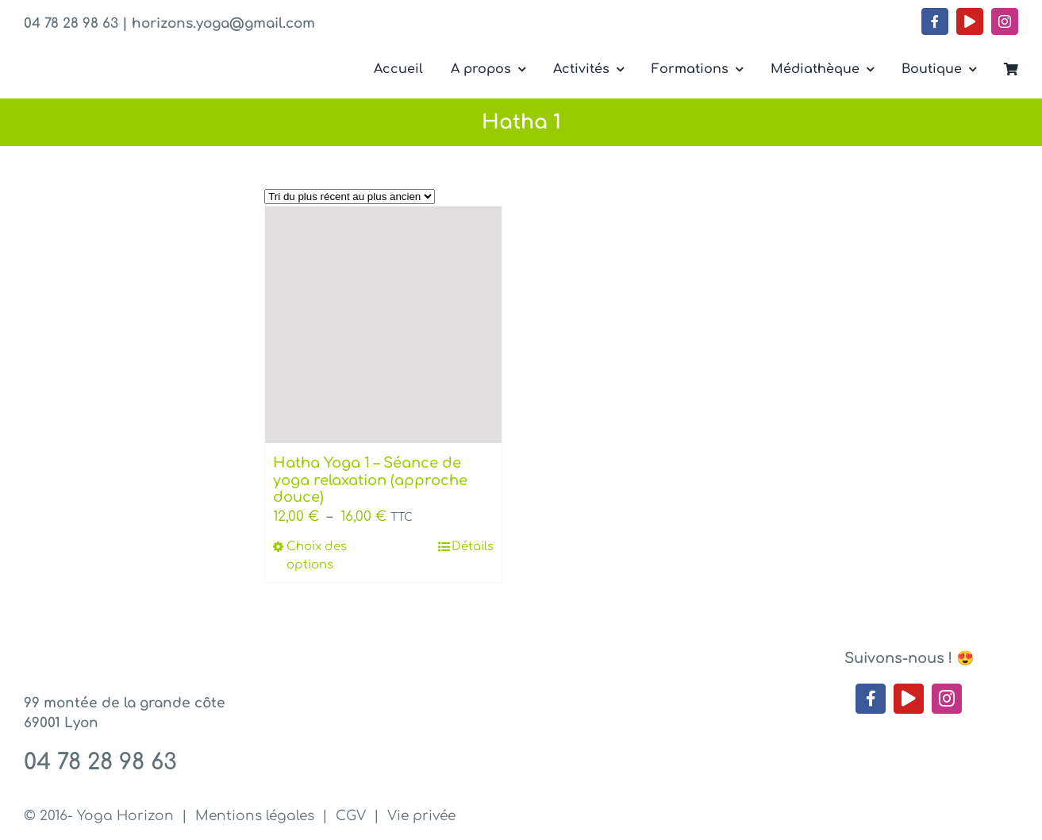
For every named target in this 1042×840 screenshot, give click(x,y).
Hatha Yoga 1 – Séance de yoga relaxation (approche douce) (370, 480)
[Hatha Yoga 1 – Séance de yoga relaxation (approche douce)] (383, 324)
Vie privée (421, 815)
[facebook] (934, 21)
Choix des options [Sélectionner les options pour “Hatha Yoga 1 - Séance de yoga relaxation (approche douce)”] (316, 556)
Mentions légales (254, 815)
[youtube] (969, 21)
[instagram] (1004, 21)
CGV (351, 815)
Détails (473, 546)
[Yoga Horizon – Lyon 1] (133, 54)
